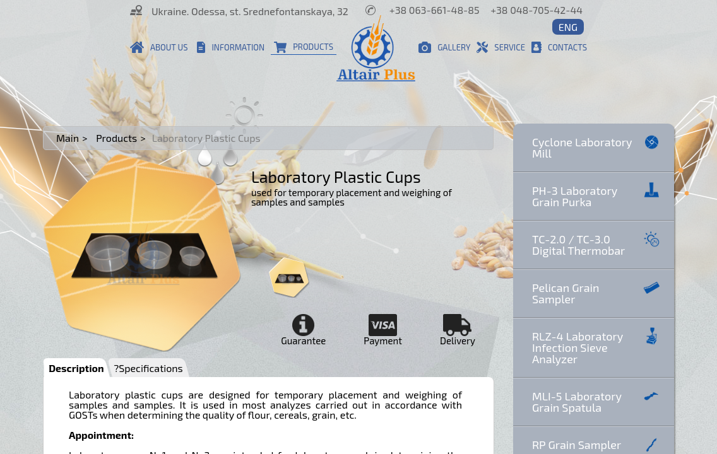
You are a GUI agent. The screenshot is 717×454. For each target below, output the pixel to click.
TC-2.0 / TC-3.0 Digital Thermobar (596, 243)
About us (159, 47)
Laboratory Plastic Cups (206, 138)
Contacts (559, 47)
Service (501, 47)
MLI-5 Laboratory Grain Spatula (596, 400)
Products (303, 47)
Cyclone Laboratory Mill (596, 146)
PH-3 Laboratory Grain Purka (596, 195)
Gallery (444, 47)
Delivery (457, 330)
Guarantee (303, 330)
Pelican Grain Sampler (596, 292)
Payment (383, 330)
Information (230, 47)
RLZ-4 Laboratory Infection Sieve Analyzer (596, 346)
